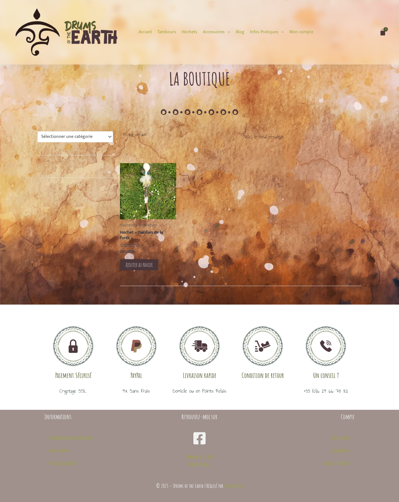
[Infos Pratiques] (267, 32)
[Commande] (145, 134)
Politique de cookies (64, 463)
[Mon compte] (301, 32)
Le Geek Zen (233, 485)
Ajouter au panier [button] (141, 265)
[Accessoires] (216, 32)
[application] (227, 32)
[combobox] (75, 136)
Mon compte (340, 438)
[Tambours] (167, 32)
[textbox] (72, 137)
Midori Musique (199, 464)
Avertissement (60, 450)
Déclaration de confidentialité (72, 438)
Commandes (340, 450)
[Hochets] (189, 32)
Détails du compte (336, 463)
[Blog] (240, 32)
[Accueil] (145, 32)
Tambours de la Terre (199, 457)
